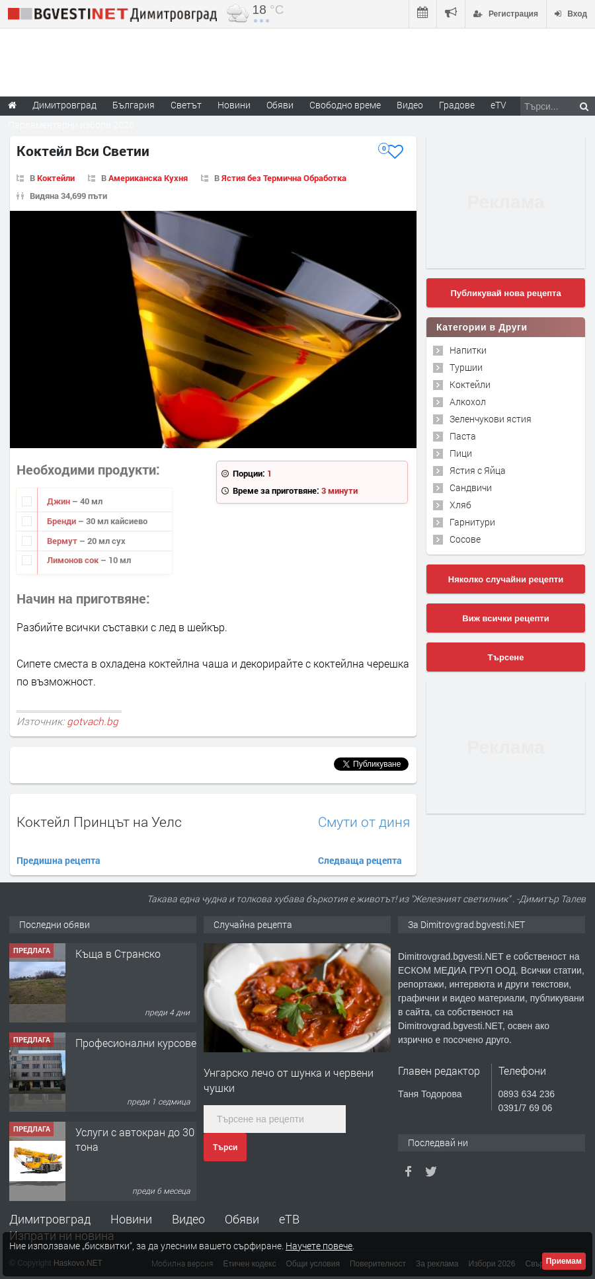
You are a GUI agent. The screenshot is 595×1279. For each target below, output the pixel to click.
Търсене (506, 657)
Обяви (242, 1219)
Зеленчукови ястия (491, 418)
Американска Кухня (148, 178)
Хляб (460, 504)
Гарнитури (472, 522)
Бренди (62, 521)
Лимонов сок (73, 560)
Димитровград (50, 1219)
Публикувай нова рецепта (505, 293)
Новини (234, 104)
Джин (59, 501)
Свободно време (345, 104)
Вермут (63, 541)
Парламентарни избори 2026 (71, 124)
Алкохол (468, 401)
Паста (463, 436)
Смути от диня (364, 822)
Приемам (564, 1261)
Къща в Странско (118, 953)
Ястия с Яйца (478, 470)
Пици (461, 453)
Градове (457, 104)
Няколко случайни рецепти (505, 579)
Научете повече (319, 1245)
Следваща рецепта (360, 860)
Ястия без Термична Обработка (283, 178)
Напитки (468, 350)
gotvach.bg (92, 721)
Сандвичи (471, 487)
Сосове (465, 539)
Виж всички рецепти (505, 618)
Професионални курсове (135, 1043)
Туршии (466, 367)
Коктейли (56, 178)
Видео (188, 1219)
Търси (225, 1147)
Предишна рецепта (58, 860)
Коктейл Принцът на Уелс (99, 821)
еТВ (289, 1219)
